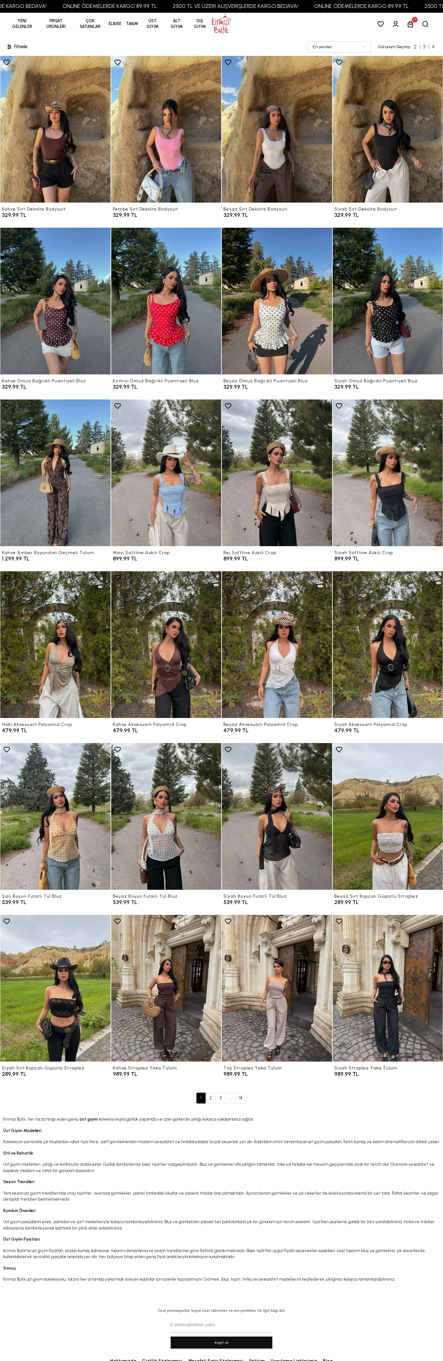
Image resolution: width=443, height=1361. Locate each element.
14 (240, 1098)
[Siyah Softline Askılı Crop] (388, 472)
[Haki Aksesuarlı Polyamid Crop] (55, 644)
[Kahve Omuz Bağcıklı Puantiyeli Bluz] (55, 301)
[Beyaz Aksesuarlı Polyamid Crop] (277, 644)
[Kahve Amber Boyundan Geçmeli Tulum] (55, 472)
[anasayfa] (221, 24)
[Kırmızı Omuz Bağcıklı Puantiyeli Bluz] (166, 301)
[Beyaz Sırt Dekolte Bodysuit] (277, 129)
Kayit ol (221, 1342)
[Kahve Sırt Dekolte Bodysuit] (55, 129)
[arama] (427, 24)
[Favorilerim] (382, 24)
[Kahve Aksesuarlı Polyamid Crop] (166, 644)
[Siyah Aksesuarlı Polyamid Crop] (388, 644)
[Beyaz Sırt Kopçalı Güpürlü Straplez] (388, 816)
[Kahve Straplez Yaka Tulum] (166, 988)
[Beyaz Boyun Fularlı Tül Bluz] (166, 816)
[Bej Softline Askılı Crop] (277, 472)
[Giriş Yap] (397, 24)
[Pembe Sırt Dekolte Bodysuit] (166, 129)
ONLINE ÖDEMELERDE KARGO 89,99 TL (131, 6)
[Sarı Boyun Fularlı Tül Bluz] (55, 816)
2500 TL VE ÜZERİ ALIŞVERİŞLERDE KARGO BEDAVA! (257, 6)
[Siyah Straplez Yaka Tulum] (388, 988)
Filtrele (16, 47)
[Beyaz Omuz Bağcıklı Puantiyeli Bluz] (277, 301)
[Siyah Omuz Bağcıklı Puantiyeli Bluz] (388, 301)
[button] (56, 24)
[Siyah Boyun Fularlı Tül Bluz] (277, 816)
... (230, 1098)
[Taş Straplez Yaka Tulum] (277, 988)
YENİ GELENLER (22, 23)
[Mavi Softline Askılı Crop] (166, 472)
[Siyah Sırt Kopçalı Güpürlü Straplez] (55, 988)
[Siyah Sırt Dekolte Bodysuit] (388, 129)
